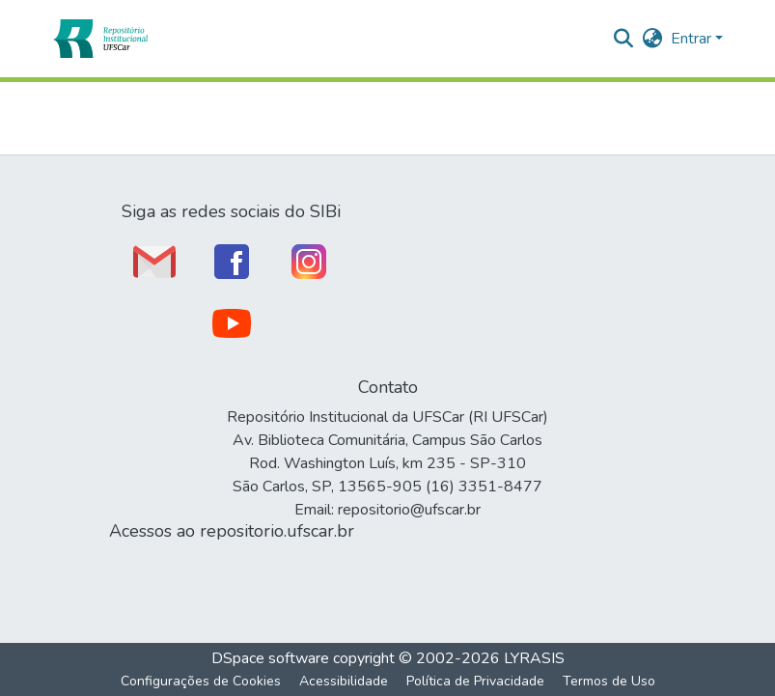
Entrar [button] (693, 38)
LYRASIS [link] (534, 658)
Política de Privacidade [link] (475, 681)
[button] (100, 38)
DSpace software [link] (270, 658)
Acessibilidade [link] (343, 681)
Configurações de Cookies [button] (201, 681)
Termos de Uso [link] (609, 681)
